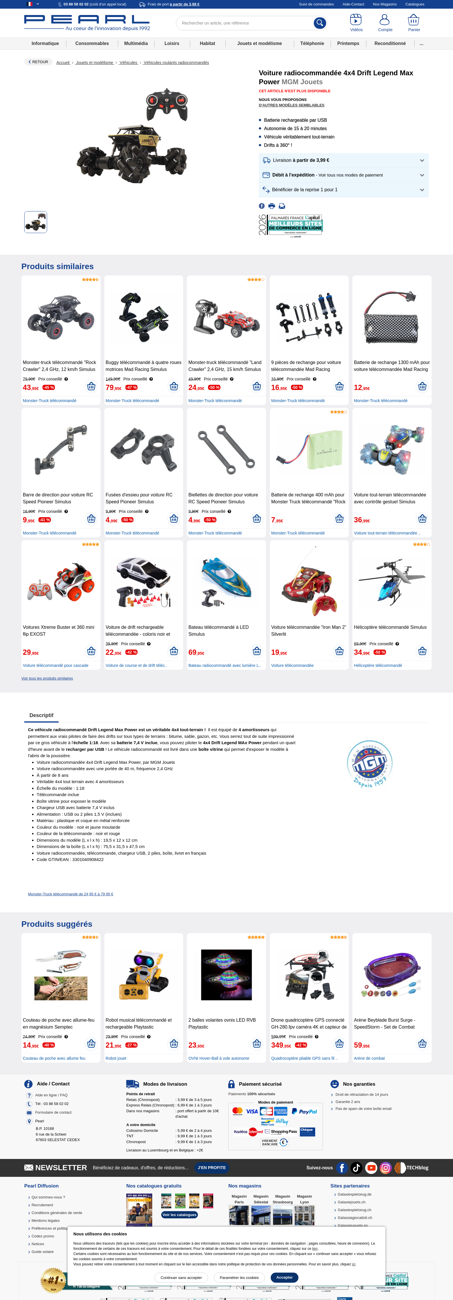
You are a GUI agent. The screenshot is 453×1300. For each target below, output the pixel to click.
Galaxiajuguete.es (353, 1225)
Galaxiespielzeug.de (355, 1194)
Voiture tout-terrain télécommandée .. (387, 533)
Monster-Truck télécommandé (49, 400)
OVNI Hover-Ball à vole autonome (218, 1058)
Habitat (207, 43)
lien (315, 1249)
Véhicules (128, 62)
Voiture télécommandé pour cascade (55, 665)
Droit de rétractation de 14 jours (362, 1094)
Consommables (92, 43)
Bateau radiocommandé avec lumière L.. (224, 665)
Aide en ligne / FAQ (51, 1095)
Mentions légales (45, 1220)
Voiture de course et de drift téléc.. (136, 665)
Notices (37, 1244)
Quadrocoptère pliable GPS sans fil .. (304, 1058)
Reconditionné (390, 43)
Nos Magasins (385, 4)
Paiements (251, 1094)
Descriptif (41, 715)
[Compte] (385, 23)
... (422, 43)
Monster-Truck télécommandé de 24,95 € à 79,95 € (70, 894)
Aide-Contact (353, 4)
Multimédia (136, 43)
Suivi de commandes (316, 4)
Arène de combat (369, 1058)
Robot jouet (116, 1058)
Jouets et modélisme (259, 43)
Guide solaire (42, 1252)
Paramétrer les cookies (239, 1277)
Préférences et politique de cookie (59, 1228)
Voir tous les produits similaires (47, 678)
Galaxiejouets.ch (351, 1202)
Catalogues (414, 4)
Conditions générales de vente (56, 1213)
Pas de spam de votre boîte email (364, 1108)
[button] (344, 160)
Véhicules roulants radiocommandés (176, 62)
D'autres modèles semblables (291, 105)
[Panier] (414, 23)
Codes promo (42, 1236)
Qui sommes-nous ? (48, 1197)
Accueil (63, 62)
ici (353, 1264)
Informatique (45, 43)
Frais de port (173, 4)
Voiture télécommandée (292, 665)
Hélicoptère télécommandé (378, 665)
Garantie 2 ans (348, 1102)
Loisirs (172, 43)
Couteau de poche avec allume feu (54, 1058)
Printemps (348, 43)
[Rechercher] (320, 23)
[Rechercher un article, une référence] (252, 23)
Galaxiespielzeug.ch (354, 1210)
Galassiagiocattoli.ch (355, 1217)
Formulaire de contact (53, 1112)
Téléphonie (312, 43)
